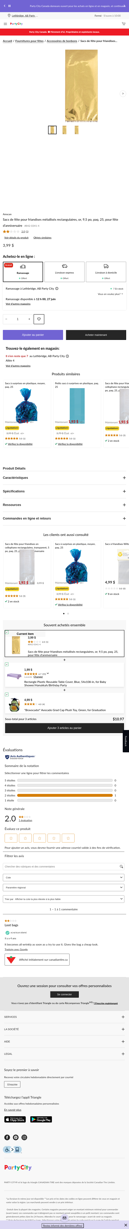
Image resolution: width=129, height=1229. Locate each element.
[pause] (9, 6)
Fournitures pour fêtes (29, 40)
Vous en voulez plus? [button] (110, 293)
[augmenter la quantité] (6, 319)
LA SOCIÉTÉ (64, 1029)
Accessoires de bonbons (62, 40)
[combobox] (67, 899)
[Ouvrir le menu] (5, 24)
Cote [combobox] (64, 877)
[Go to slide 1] (52, 130)
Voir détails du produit (16, 237)
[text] (27, 439)
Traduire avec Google (16, 949)
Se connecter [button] (64, 994)
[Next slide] (124, 6)
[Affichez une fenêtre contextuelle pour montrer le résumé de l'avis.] (48, 674)
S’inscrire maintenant (106, 1003)
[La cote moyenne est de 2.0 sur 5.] (14, 231)
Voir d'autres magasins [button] (18, 303)
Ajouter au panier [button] (33, 334)
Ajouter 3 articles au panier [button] (64, 727)
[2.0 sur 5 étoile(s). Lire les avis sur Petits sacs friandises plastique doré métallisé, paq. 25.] (25, 818)
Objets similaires (42, 237)
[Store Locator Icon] (9, 16)
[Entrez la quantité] (17, 319)
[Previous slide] (4, 6)
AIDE (64, 1041)
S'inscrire (12, 1084)
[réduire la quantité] (29, 319)
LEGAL (64, 1054)
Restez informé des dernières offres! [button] (62, 1225)
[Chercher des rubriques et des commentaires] (63, 866)
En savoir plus (12, 1109)
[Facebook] (7, 1137)
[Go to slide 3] (76, 130)
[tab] (23, 272)
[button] (56, 289)
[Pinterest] (16, 1137)
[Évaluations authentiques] (20, 757)
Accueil (7, 40)
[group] (19, 427)
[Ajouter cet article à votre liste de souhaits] (39, 319)
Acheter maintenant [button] (96, 334)
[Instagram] (24, 1137)
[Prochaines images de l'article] (123, 94)
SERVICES (64, 1017)
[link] (17, 231)
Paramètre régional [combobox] (64, 887)
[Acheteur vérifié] (17, 932)
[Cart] (123, 24)
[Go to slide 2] (64, 130)
